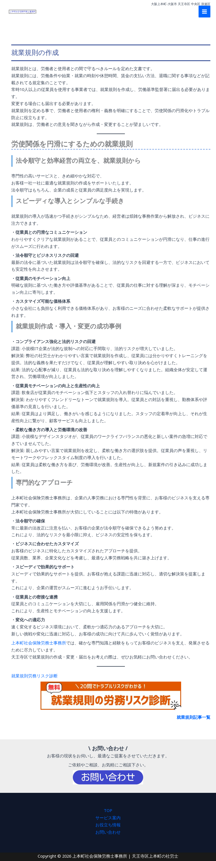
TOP (108, 810)
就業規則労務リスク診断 (34, 675)
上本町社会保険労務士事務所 (38, 643)
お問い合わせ (108, 831)
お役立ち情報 (108, 824)
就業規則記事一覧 (193, 717)
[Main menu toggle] (204, 14)
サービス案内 (108, 817)
